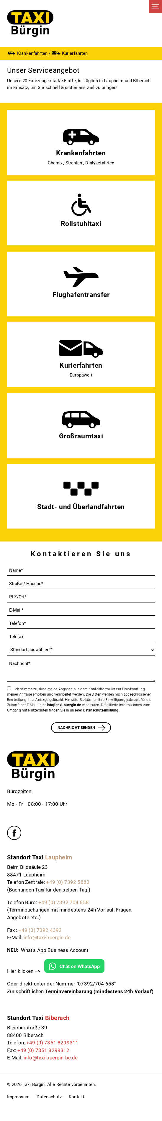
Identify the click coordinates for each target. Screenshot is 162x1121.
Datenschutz (49, 1096)
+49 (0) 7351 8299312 (43, 1050)
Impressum (18, 1096)
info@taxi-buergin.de (64, 705)
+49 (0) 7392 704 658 (63, 902)
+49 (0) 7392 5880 (67, 882)
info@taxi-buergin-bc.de (51, 1058)
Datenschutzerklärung (101, 710)
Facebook (14, 833)
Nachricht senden (76, 727)
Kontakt (76, 1096)
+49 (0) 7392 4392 (40, 930)
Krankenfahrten (27, 53)
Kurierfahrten (70, 53)
